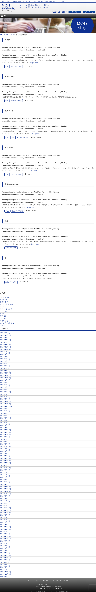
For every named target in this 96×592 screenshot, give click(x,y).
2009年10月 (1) (5, 574)
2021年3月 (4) (5, 366)
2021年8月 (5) (5, 354)
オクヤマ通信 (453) (6, 304)
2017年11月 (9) (5, 460)
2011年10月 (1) (5, 538)
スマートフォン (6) (6, 309)
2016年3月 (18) (5, 508)
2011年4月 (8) (5, 546)
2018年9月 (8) (5, 437)
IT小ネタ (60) (4, 297)
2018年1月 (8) (5, 456)
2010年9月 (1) (5, 560)
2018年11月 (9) (5, 432)
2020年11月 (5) (5, 375)
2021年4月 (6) (5, 363)
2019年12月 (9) (5, 401)
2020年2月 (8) (5, 396)
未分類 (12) (4, 321)
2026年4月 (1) (5, 333)
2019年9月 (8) (5, 408)
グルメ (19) (4, 306)
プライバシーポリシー (34, 580)
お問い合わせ (89, 12)
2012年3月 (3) (5, 534)
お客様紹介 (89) (5, 299)
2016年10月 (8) (5, 491)
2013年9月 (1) (5, 517)
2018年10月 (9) (5, 434)
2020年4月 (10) (5, 392)
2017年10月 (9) (5, 463)
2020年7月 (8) (5, 385)
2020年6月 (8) (5, 387)
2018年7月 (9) (5, 441)
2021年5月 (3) (5, 361)
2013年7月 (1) (5, 522)
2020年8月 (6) (5, 382)
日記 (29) (3, 318)
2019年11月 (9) (5, 404)
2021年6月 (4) (5, 359)
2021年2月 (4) (5, 368)
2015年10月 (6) (5, 512)
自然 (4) (3, 325)
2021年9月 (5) (5, 352)
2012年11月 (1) (5, 527)
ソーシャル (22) (5, 311)
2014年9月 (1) (5, 515)
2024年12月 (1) (5, 340)
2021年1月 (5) (5, 370)
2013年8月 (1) (5, 519)
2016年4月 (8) (5, 505)
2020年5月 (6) (5, 389)
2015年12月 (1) (5, 510)
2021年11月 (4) (5, 347)
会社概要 (75, 12)
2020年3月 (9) (5, 394)
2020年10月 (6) (5, 378)
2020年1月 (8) (5, 399)
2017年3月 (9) (5, 479)
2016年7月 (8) (5, 498)
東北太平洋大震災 (16, 66)
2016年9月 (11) (5, 493)
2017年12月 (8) (5, 458)
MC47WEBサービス (7, 35)
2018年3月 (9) (5, 451)
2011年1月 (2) (5, 553)
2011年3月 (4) (5, 548)
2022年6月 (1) (5, 342)
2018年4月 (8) (5, 449)
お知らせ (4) (4, 302)
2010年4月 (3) (5, 569)
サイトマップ (54, 580)
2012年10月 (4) (5, 529)
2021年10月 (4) (5, 349)
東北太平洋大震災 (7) (7, 323)
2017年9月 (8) (5, 465)
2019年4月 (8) (5, 420)
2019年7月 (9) (5, 413)
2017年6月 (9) (5, 472)
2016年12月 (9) (5, 486)
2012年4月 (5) (5, 531)
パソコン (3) (4, 314)
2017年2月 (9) (5, 482)
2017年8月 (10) (5, 467)
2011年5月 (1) (5, 543)
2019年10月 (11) (6, 406)
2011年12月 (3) (5, 536)
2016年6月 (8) (5, 501)
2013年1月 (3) (5, 524)
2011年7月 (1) (5, 541)
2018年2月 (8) (5, 453)
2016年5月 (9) (5, 503)
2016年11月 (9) (5, 489)
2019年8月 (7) (5, 411)
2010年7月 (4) (5, 562)
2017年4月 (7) (5, 477)
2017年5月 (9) (5, 475)
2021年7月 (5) (5, 356)
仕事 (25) (3, 316)
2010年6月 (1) (5, 564)
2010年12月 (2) (5, 555)
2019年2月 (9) (5, 425)
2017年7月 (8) (5, 470)
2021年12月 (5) (5, 344)
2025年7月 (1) (5, 337)
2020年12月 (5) (5, 373)
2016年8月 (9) (5, 496)
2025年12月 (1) (5, 335)
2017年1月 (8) (5, 484)
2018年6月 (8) (5, 444)
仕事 (6, 66)
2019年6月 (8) (5, 415)
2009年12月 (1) (5, 572)
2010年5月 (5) (5, 567)
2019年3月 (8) (5, 422)
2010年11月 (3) (5, 557)
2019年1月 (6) (5, 427)
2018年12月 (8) (5, 430)
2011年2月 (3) (5, 550)
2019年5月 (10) (5, 418)
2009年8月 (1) (5, 576)
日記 (13, 137)
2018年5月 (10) (5, 446)
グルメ (7, 137)
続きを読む (34, 63)
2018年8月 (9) (5, 439)
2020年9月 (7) (5, 380)
